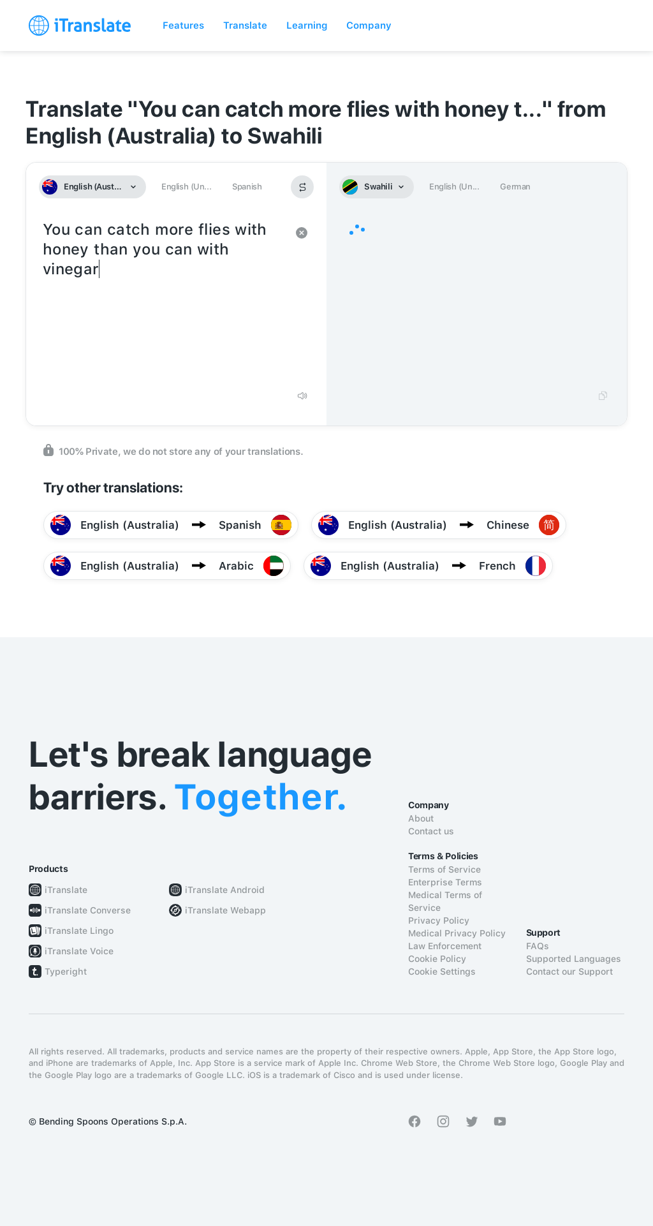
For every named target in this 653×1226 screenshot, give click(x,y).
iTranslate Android (225, 890)
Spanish (246, 186)
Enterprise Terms (445, 882)
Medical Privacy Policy (457, 933)
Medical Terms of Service (445, 901)
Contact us (431, 831)
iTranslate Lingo (79, 931)
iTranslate (66, 890)
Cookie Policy (437, 959)
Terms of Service (444, 869)
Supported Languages (573, 959)
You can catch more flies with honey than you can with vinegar (163, 300)
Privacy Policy (438, 920)
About (421, 818)
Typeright (66, 971)
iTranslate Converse (88, 910)
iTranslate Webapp (225, 910)
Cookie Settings (442, 971)
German (515, 186)
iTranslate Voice (79, 951)
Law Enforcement (444, 946)
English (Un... (186, 186)
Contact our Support (569, 971)
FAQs (537, 946)
